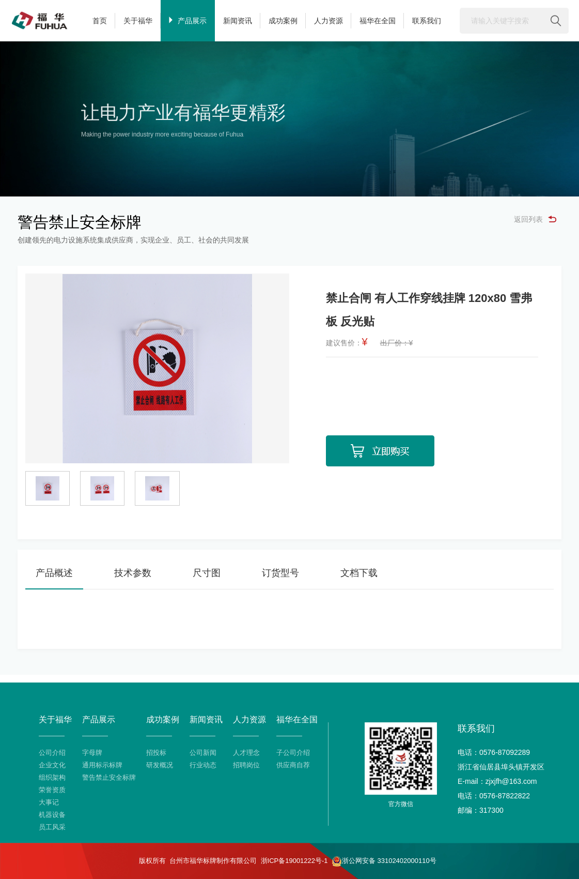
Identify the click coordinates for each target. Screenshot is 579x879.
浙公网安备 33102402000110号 (384, 861)
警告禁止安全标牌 (109, 777)
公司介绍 (52, 752)
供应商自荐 (293, 765)
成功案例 (283, 21)
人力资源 (328, 21)
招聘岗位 (246, 765)
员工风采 (52, 827)
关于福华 (137, 21)
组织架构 (52, 777)
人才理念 (246, 752)
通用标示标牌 (102, 765)
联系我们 (426, 21)
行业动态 (203, 765)
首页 (99, 21)
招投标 (156, 752)
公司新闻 (203, 752)
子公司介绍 (293, 752)
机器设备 (52, 815)
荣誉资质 (52, 790)
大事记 (49, 802)
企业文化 (52, 765)
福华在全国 (377, 21)
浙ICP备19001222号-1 (294, 861)
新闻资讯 (237, 21)
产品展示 (188, 21)
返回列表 (535, 219)
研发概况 (159, 765)
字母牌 (92, 752)
